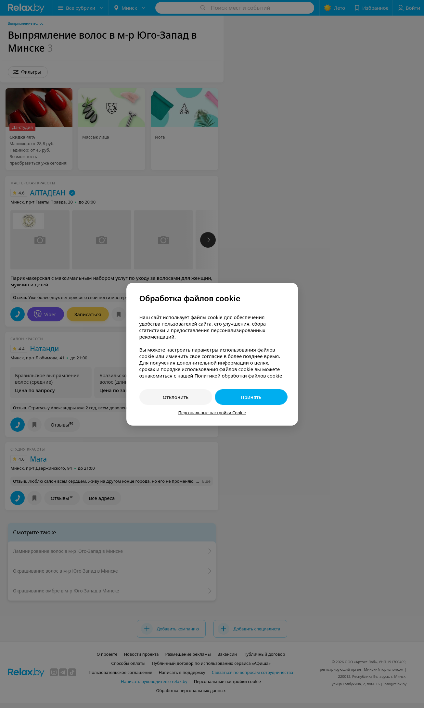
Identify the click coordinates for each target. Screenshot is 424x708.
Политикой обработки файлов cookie (238, 375)
